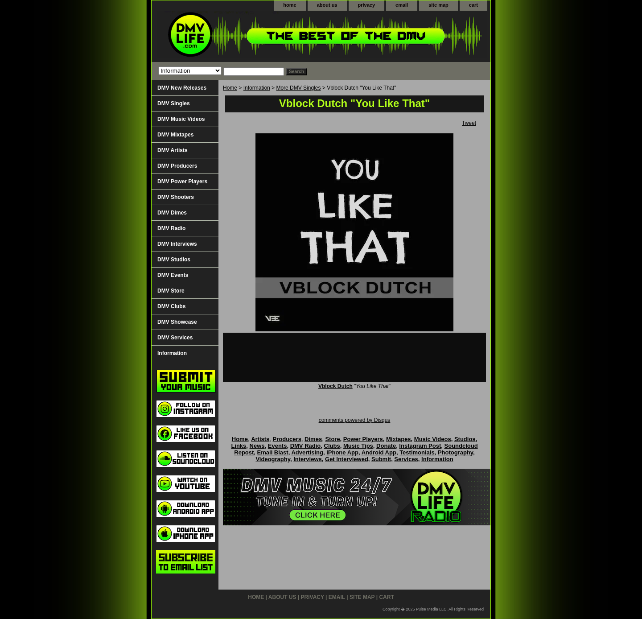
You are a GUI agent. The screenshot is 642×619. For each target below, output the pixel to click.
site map (438, 5)
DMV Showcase (177, 322)
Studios (465, 439)
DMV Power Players (182, 181)
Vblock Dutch (335, 386)
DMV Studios (173, 259)
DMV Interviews (177, 244)
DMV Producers (177, 166)
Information (256, 88)
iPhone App (342, 452)
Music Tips (358, 445)
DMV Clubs (171, 306)
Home (230, 88)
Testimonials (417, 452)
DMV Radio (171, 228)
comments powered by (355, 420)
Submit (381, 459)
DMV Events (172, 275)
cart (473, 5)
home (289, 5)
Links (238, 445)
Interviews (307, 459)
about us (327, 5)
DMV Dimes (172, 213)
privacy (366, 5)
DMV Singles (173, 103)
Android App (379, 452)
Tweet (469, 123)
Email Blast (272, 452)
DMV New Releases (181, 88)
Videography (272, 459)
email (401, 5)
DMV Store (171, 291)
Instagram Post (420, 445)
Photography (455, 452)
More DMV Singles (298, 88)
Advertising (307, 452)
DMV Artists (172, 150)
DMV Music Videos (181, 119)
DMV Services (175, 337)
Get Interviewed (346, 459)
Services (406, 459)
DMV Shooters (175, 197)
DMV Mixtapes (175, 135)
